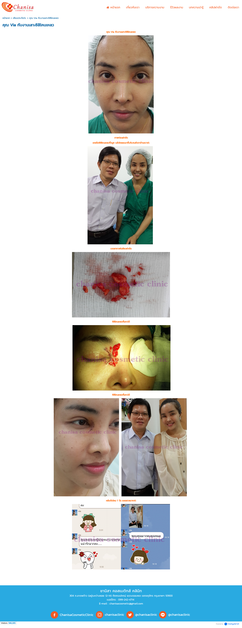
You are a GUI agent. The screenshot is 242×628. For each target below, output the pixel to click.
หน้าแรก (6, 18)
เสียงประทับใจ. (19, 18)
